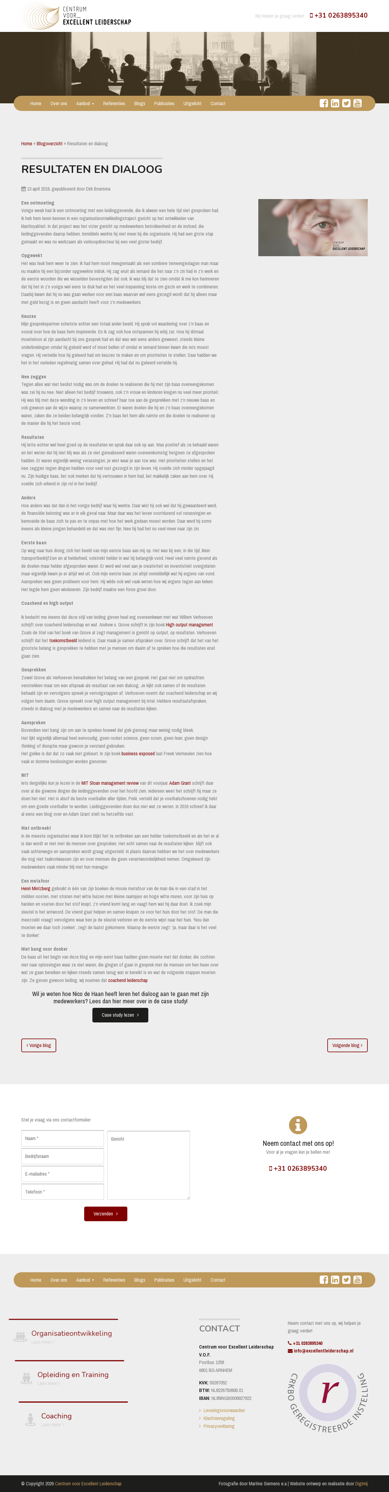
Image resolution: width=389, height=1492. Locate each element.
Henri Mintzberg (35, 888)
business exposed (138, 753)
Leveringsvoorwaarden (224, 1410)
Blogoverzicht (50, 143)
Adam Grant (180, 783)
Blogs (139, 103)
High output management (189, 624)
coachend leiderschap (128, 980)
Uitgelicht (192, 103)
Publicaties (164, 103)
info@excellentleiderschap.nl (320, 1350)
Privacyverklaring (219, 1426)
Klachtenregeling (219, 1418)
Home (35, 103)
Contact (218, 103)
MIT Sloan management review (110, 783)
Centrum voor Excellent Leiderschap (88, 1483)
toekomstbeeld (63, 640)
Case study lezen (118, 1014)
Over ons (58, 103)
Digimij (361, 1483)
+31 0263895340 (339, 15)
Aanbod (85, 103)
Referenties (114, 103)
